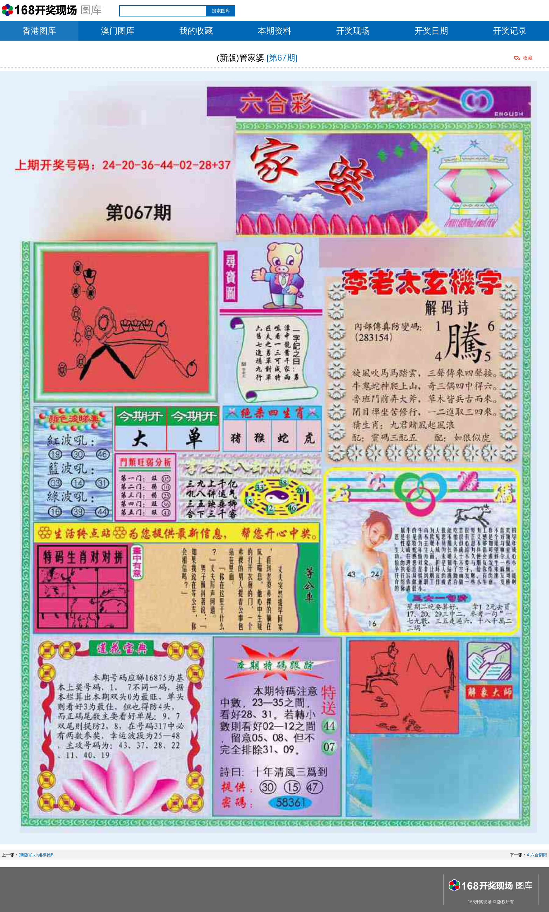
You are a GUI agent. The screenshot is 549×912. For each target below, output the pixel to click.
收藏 (528, 58)
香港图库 (39, 30)
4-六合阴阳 (537, 854)
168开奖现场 (480, 901)
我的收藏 (196, 30)
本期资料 (274, 30)
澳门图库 (117, 30)
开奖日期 (431, 30)
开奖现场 (353, 30)
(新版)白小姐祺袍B (36, 854)
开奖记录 (510, 30)
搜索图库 (221, 10)
